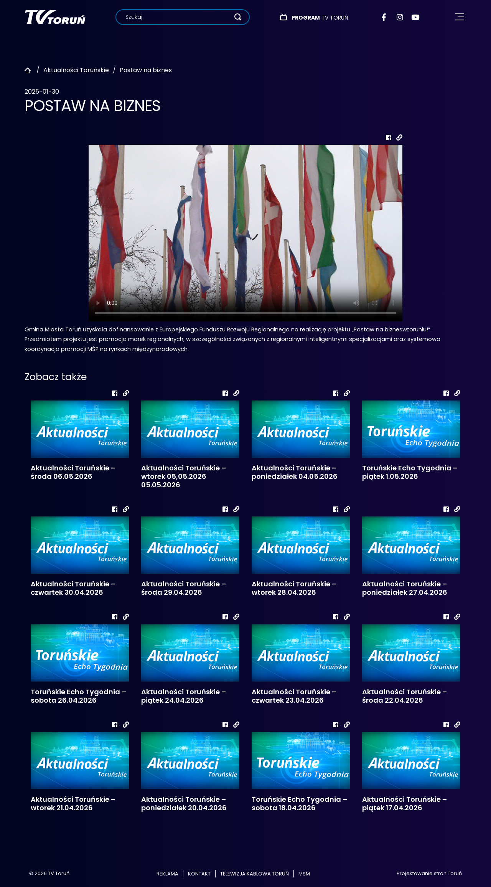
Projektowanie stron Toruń (429, 873)
